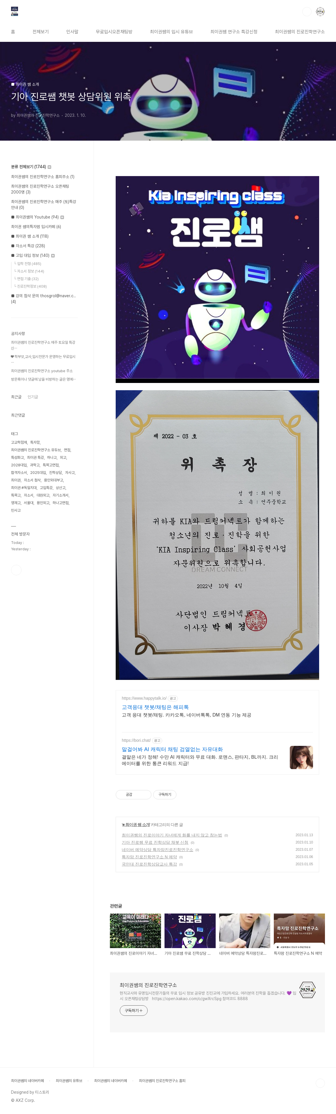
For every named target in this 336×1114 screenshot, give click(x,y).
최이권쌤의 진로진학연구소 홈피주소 (42, 176)
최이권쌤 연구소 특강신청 (234, 32)
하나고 (52, 457)
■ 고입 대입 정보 (33, 255)
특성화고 (17, 457)
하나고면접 (61, 503)
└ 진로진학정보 (30, 286)
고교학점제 (19, 442)
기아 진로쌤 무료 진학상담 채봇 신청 (155, 842)
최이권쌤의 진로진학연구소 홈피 (162, 1081)
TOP (320, 1083)
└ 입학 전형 (27, 264)
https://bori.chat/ (136, 740)
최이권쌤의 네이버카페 (27, 1081)
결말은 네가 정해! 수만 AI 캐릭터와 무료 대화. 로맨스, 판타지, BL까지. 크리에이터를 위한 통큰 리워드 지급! (200, 760)
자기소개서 (61, 495)
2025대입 (38, 472)
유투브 (16, 570)
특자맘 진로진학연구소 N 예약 (149, 857)
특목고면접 (51, 465)
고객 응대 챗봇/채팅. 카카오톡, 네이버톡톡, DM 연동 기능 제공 (186, 714)
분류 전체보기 (31, 166)
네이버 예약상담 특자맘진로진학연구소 (157, 849)
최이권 (16, 480)
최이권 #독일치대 (24, 488)
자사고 (70, 472)
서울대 (28, 503)
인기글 (33, 397)
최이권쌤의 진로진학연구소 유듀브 (36, 450)
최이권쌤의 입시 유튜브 (171, 32)
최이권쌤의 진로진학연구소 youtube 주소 (42, 371)
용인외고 (43, 503)
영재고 (16, 503)
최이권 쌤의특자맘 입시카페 (36, 226)
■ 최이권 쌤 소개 (136, 824)
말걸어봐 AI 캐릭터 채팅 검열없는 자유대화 (172, 749)
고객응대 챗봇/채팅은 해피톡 (155, 707)
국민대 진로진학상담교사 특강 (149, 864)
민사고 (16, 510)
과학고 (35, 465)
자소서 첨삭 (32, 480)
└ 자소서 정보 (29, 271)
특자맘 (35, 442)
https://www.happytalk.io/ (144, 698)
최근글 (16, 397)
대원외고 (43, 495)
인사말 (72, 32)
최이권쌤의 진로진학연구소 (300, 32)
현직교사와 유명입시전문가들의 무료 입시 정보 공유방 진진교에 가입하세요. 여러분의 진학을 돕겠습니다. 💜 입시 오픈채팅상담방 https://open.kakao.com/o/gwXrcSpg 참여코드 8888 (208, 996)
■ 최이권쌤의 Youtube (37, 217)
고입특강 (46, 488)
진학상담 (55, 472)
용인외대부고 (53, 480)
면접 (67, 450)
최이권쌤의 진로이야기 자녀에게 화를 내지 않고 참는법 (172, 835)
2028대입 (19, 465)
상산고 (60, 488)
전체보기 (41, 32)
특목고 (16, 495)
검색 (307, 11)
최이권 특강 (35, 457)
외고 (63, 457)
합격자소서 (19, 472)
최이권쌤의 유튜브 (69, 1081)
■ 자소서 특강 (28, 245)
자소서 (28, 495)
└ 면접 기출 (26, 279)
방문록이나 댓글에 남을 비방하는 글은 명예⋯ (43, 379)
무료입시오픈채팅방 (114, 32)
